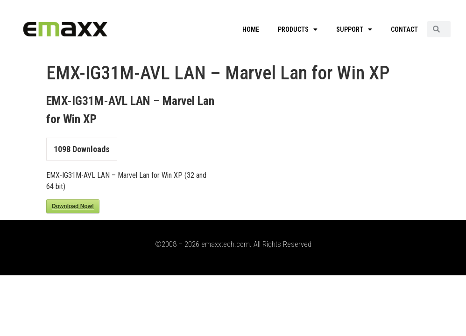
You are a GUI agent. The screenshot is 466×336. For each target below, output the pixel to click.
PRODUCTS (298, 29)
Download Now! (73, 206)
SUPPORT (354, 29)
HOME (250, 29)
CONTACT (404, 29)
